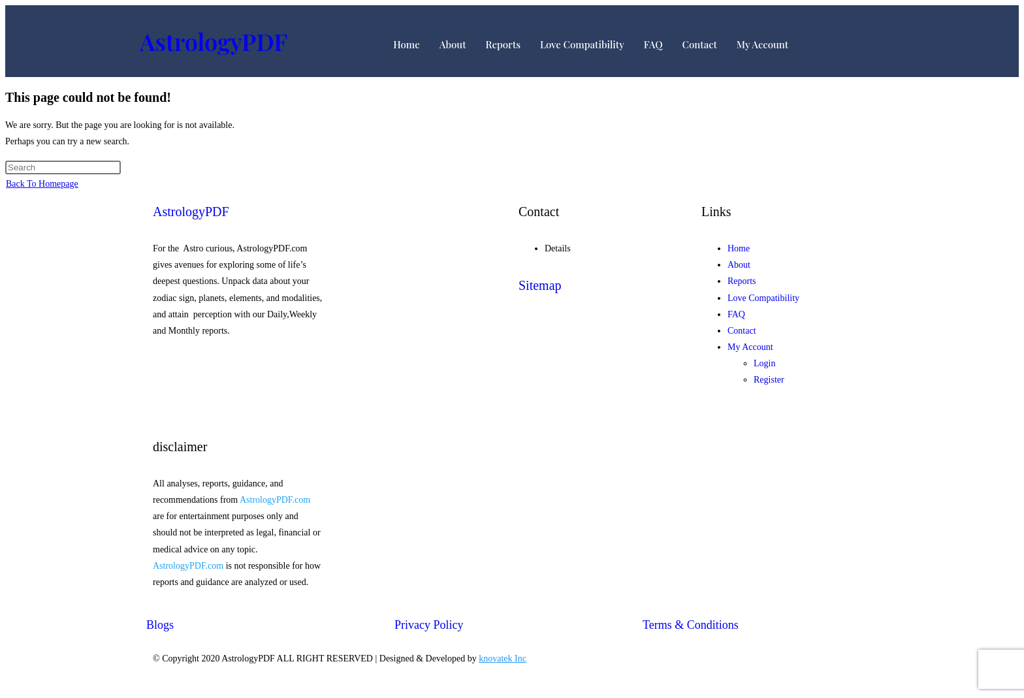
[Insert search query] (63, 167)
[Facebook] (238, 369)
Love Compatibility (582, 44)
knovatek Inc (502, 658)
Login (764, 363)
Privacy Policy (429, 624)
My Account (762, 44)
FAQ (653, 44)
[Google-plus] (238, 402)
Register (769, 380)
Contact (699, 44)
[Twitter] (238, 385)
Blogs (160, 624)
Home (406, 44)
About (453, 44)
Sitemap (540, 285)
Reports (502, 44)
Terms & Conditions (691, 624)
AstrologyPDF (213, 41)
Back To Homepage (42, 184)
